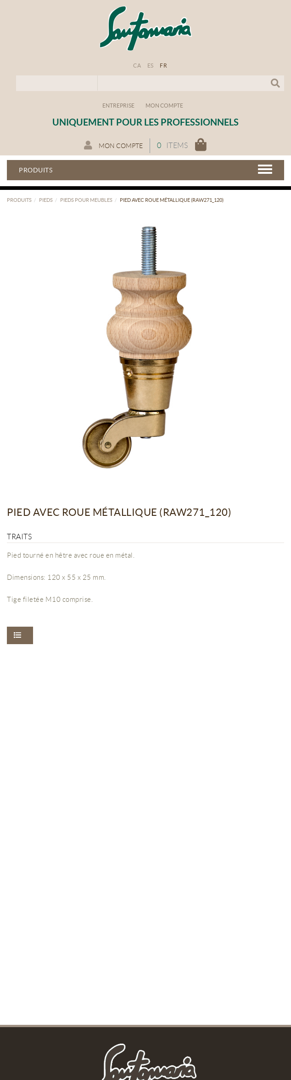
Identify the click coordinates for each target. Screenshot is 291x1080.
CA (137, 66)
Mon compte (164, 106)
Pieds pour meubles (86, 200)
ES (150, 66)
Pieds (46, 200)
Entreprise (118, 106)
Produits (19, 200)
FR (163, 66)
